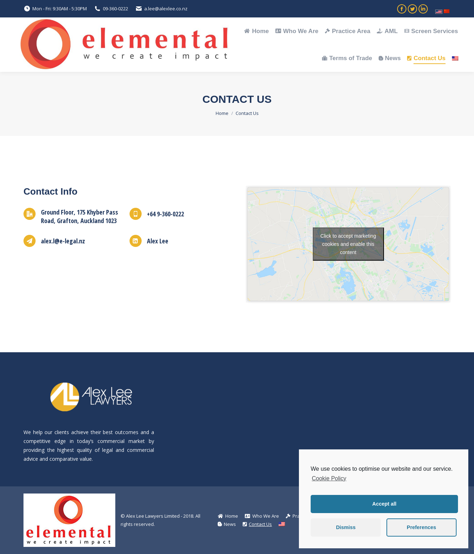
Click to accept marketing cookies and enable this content (348, 244)
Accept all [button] (384, 504)
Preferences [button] (421, 527)
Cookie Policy (329, 478)
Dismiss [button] (346, 527)
